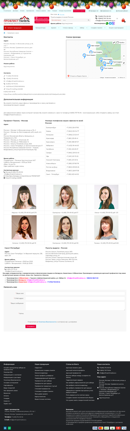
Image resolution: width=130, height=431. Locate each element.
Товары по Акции (42, 22)
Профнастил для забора (43, 381)
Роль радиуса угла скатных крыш (77, 395)
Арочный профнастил (73, 373)
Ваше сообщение (17, 303)
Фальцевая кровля (41, 394)
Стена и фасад (68, 28)
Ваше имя (19, 293)
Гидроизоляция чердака (74, 380)
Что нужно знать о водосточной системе (80, 400)
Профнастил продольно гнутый (46, 386)
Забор (82, 28)
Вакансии (7, 393)
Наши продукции (42, 364)
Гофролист (38, 367)
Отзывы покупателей (65, 10)
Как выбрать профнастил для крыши (79, 388)
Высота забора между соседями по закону (78, 376)
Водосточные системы (43, 399)
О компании (7, 10)
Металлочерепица (41, 373)
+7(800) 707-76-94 (103, 18)
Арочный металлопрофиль (75, 370)
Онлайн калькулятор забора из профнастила (14, 368)
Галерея (54, 10)
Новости (7, 401)
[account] (122, 11)
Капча (21, 313)
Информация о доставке (12, 377)
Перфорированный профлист (45, 378)
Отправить (31, 326)
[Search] (76, 20)
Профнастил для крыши (43, 383)
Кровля (53, 28)
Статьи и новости (41, 10)
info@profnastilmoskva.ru (105, 20)
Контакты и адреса (79, 10)
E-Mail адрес (19, 298)
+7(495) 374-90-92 (103, 16)
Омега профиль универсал (44, 375)
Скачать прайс (42, 18)
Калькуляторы (41, 28)
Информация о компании (12, 375)
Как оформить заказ (11, 390)
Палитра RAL (8, 372)
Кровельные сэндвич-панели (45, 370)
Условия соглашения (11, 382)
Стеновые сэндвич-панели (44, 391)
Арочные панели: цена (74, 367)
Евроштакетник (40, 396)
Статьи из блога (72, 364)
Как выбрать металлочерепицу (76, 385)
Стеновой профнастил (42, 388)
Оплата (22, 10)
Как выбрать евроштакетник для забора (80, 382)
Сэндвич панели (96, 28)
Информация (9, 364)
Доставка (15, 10)
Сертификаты (30, 10)
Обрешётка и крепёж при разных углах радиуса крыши (79, 391)
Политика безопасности (12, 380)
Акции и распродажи (116, 28)
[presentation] (38, 315)
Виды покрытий (9, 388)
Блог (49, 10)
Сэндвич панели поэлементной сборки (79, 397)
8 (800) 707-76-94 (105, 370)
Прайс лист (8, 403)
